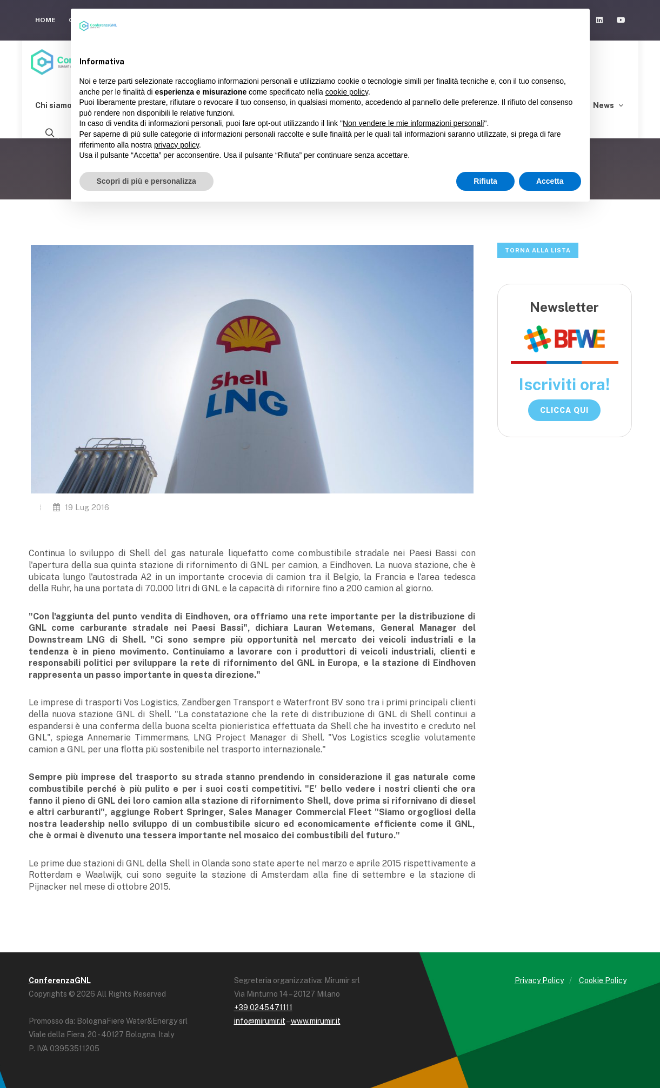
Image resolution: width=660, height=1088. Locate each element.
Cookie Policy (602, 980)
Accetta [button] (550, 181)
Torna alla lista (538, 250)
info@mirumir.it (259, 1021)
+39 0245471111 (263, 1007)
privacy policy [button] (176, 145)
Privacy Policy (539, 980)
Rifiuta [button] (485, 181)
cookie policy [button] (346, 92)
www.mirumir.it (316, 1021)
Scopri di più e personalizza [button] (146, 181)
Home (45, 20)
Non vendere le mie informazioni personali (413, 123)
